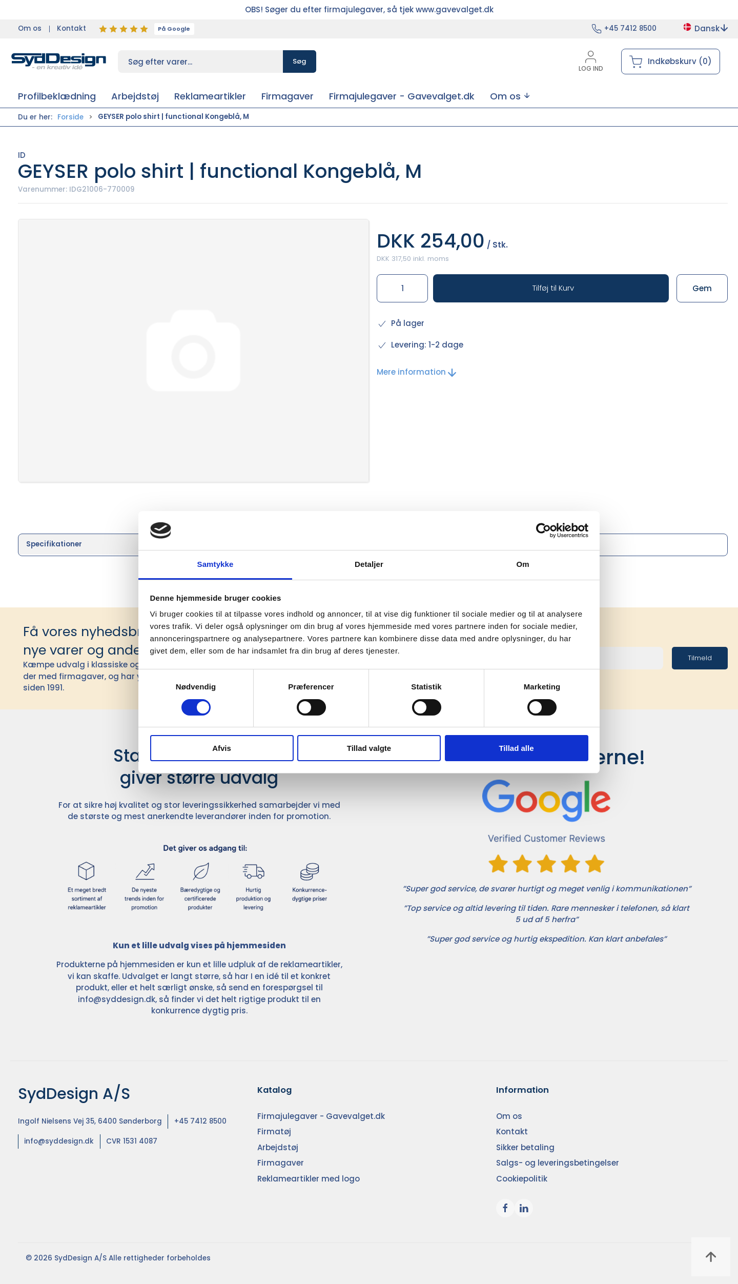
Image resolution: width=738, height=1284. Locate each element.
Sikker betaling (525, 1147)
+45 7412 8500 (630, 28)
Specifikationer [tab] (54, 544)
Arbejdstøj (277, 1147)
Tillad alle (516, 748)
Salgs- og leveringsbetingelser (557, 1162)
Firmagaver (280, 1162)
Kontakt (71, 28)
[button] (509, 96)
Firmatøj (274, 1131)
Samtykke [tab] (215, 564)
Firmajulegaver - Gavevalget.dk (321, 1116)
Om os (30, 28)
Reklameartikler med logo (308, 1178)
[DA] (59, 61)
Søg (299, 61)
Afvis (221, 748)
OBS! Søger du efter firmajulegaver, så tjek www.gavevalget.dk (369, 9)
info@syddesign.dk (116, 999)
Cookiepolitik (521, 1178)
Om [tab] (522, 564)
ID (22, 155)
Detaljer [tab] (369, 564)
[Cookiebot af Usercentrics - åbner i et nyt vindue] (543, 530)
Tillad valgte (369, 748)
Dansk (705, 28)
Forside (70, 117)
